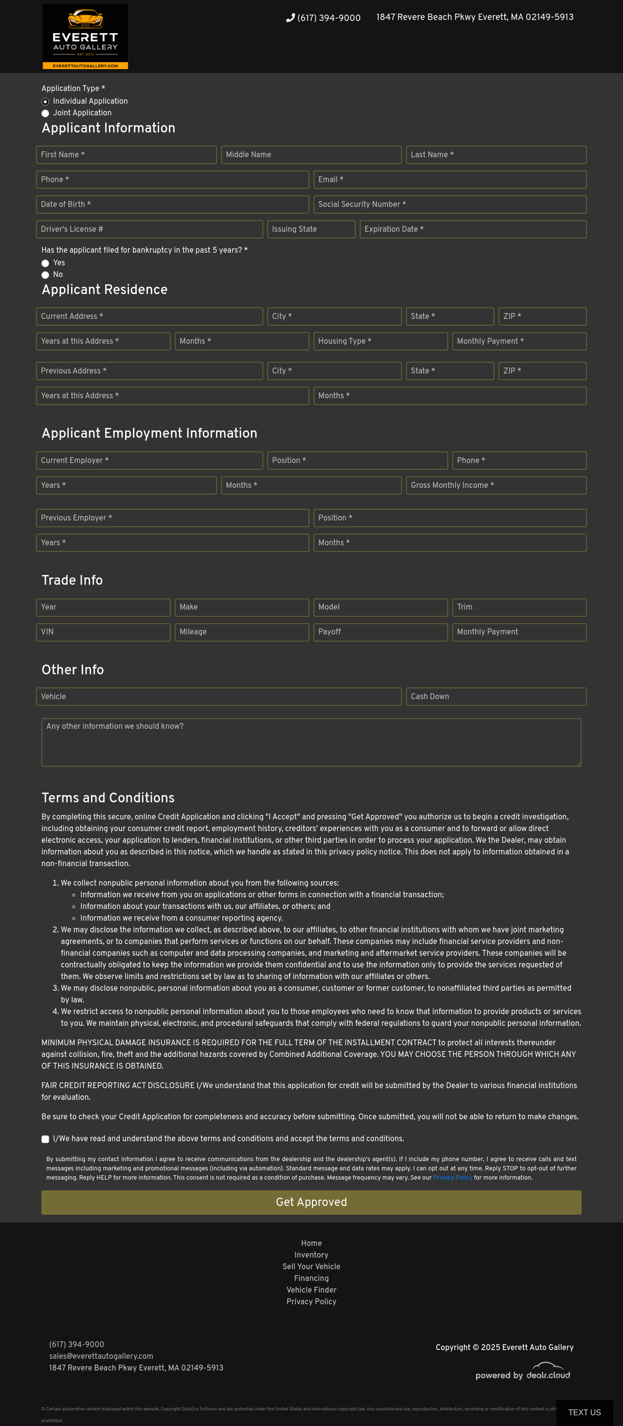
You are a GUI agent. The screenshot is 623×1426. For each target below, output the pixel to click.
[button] (545, 54)
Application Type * (73, 89)
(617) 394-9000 (323, 18)
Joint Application (82, 113)
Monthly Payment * (490, 342)
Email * (331, 180)
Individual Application (90, 102)
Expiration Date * (394, 230)
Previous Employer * (76, 518)
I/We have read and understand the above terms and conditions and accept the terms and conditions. (228, 1139)
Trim (465, 607)
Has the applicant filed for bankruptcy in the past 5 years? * (144, 251)
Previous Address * (74, 371)
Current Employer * (75, 461)
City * (282, 317)
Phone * (55, 180)
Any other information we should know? (114, 727)
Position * (289, 461)
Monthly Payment (487, 632)
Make (189, 607)
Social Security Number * (362, 205)
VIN (47, 632)
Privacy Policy (453, 1178)
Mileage (193, 632)
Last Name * (432, 155)
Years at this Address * (80, 342)
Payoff (329, 632)
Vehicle (53, 697)
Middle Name (248, 155)
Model (329, 607)
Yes (59, 263)
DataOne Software (199, 1409)
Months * (195, 342)
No (58, 275)
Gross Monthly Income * (452, 486)
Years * (53, 486)
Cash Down (430, 697)
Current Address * (72, 317)
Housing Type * (345, 342)
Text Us (584, 1412)
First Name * (63, 155)
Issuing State (294, 230)
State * (423, 317)
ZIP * (512, 317)
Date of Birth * (66, 205)
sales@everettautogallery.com (101, 1357)
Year (48, 607)
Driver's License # (72, 230)
